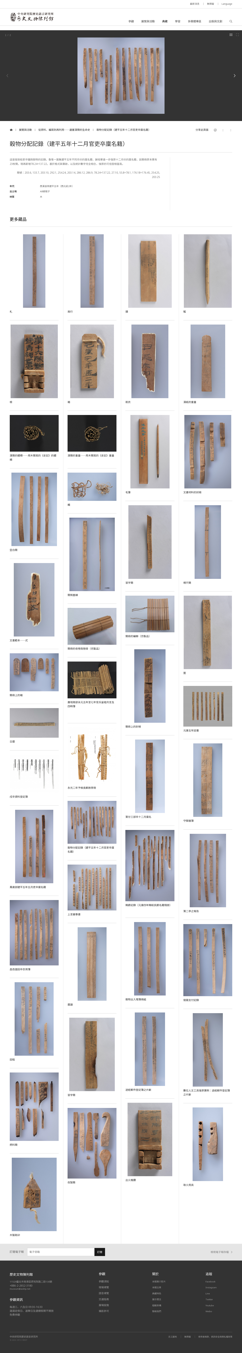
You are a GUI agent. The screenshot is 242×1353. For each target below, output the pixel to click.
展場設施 (104, 1305)
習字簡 (129, 583)
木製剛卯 (15, 1235)
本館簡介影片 (159, 1281)
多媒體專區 (194, 22)
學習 (177, 22)
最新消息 (194, 3)
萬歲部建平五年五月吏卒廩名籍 (30, 887)
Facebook (211, 1281)
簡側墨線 (73, 595)
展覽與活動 (148, 22)
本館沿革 (157, 1287)
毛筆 (128, 492)
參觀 (131, 22)
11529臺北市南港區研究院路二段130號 (32, 1281)
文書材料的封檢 (193, 492)
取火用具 (189, 1185)
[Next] (234, 75)
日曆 (13, 741)
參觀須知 (104, 1281)
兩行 (70, 311)
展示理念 (157, 1299)
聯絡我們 (157, 1311)
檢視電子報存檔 (221, 1252)
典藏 (165, 22)
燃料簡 (14, 1145)
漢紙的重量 (190, 402)
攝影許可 (104, 1311)
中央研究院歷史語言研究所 (24, 1337)
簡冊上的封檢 (134, 726)
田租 (13, 1059)
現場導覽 (104, 1287)
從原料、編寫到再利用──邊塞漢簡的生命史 (64, 130)
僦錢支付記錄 (192, 1000)
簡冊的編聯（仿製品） (140, 636)
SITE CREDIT (22, 1340)
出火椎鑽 (131, 1180)
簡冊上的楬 (17, 695)
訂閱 (99, 1252)
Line (208, 1293)
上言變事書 (75, 914)
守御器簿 (189, 821)
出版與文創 (215, 22)
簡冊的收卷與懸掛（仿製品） (87, 648)
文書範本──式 (20, 640)
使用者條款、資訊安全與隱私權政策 (213, 1336)
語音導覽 (104, 1293)
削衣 (128, 402)
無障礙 (210, 3)
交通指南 (104, 1299)
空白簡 (14, 550)
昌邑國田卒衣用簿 (21, 969)
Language (226, 3)
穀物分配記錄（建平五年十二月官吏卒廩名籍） (123, 130)
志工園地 (167, 1336)
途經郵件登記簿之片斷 (140, 1090)
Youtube (211, 1305)
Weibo (209, 1311)
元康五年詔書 (192, 730)
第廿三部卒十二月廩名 (140, 817)
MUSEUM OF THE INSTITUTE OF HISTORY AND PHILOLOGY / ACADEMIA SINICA (43, 4)
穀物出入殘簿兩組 (137, 999)
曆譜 (70, 1004)
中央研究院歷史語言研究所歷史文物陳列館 (36, 19)
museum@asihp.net (20, 1288)
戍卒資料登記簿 (20, 796)
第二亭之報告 (192, 911)
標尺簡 (187, 583)
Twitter (210, 1299)
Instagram (212, 1287)
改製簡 (72, 1182)
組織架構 (157, 1305)
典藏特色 (157, 1293)
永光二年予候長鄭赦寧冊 (84, 788)
